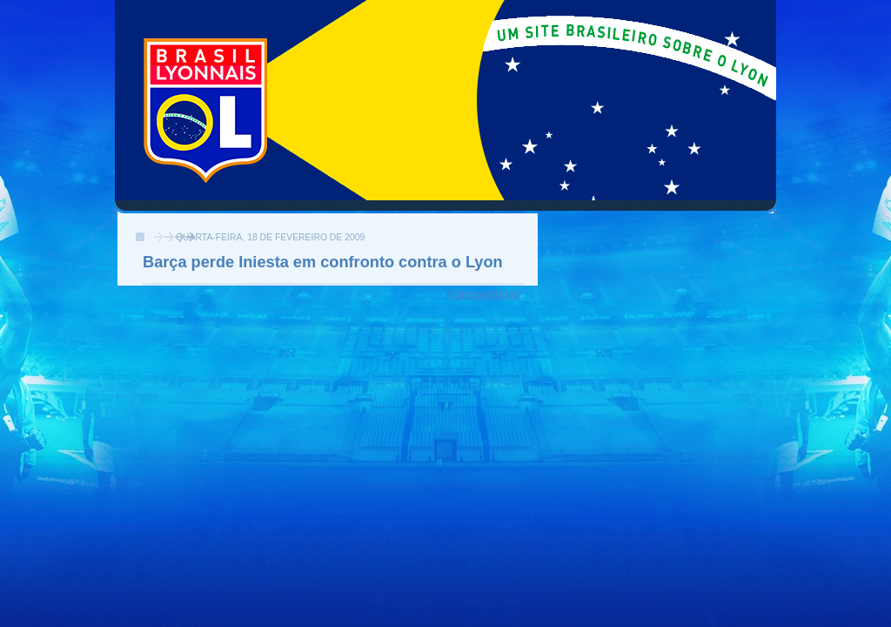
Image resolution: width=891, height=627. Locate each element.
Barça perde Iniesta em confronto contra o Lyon (323, 262)
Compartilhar (484, 293)
